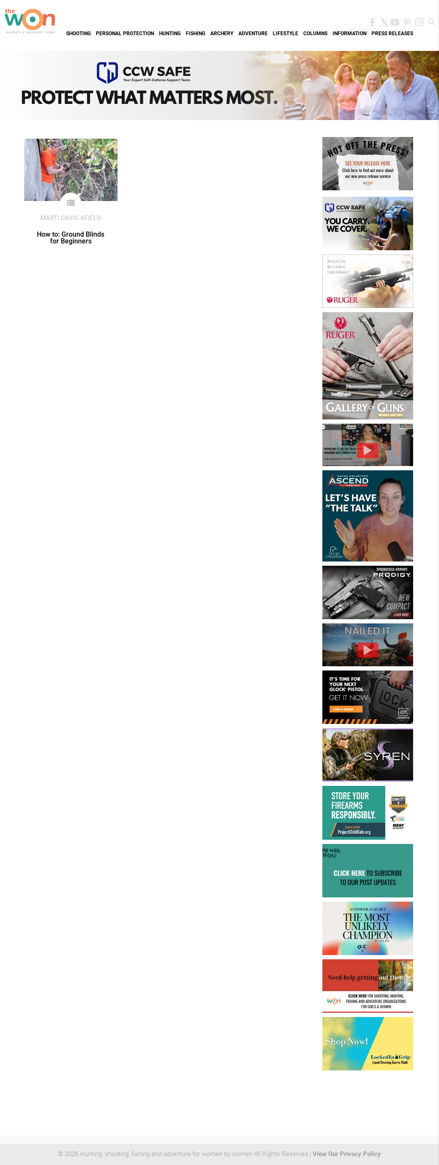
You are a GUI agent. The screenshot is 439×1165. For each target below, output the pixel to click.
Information (349, 33)
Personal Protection (125, 33)
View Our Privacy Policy (347, 1154)
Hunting (170, 33)
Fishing (195, 33)
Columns (315, 33)
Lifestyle (285, 33)
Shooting (78, 33)
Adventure (253, 33)
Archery (221, 33)
